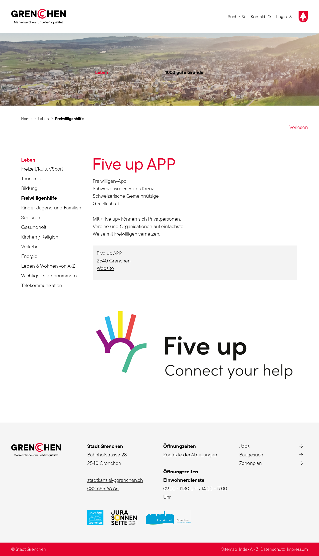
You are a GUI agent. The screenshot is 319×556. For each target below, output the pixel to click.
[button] (236, 16)
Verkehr (29, 246)
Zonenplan (250, 463)
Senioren (30, 217)
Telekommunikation (41, 285)
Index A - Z (248, 549)
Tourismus (32, 178)
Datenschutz (272, 549)
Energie (29, 256)
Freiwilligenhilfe (39, 199)
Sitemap (229, 549)
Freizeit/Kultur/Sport (42, 169)
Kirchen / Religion (39, 237)
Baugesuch (251, 454)
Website (108, 268)
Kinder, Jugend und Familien (51, 207)
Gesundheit (33, 227)
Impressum (297, 549)
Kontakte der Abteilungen (190, 454)
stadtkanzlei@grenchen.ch (115, 480)
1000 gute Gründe (184, 72)
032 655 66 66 (103, 488)
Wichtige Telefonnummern (49, 275)
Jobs (244, 446)
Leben (101, 72)
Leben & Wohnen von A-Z (48, 266)
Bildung (29, 188)
